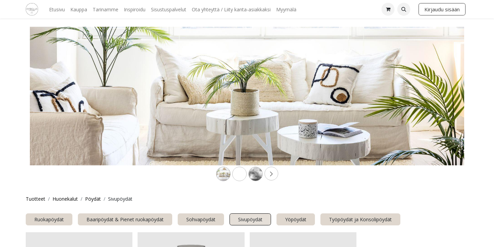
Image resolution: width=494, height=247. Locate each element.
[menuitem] (57, 9)
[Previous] (62, 107)
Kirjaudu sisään (442, 9)
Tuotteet (35, 199)
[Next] (431, 107)
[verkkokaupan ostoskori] (388, 9)
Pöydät (93, 199)
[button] (403, 9)
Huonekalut (65, 199)
